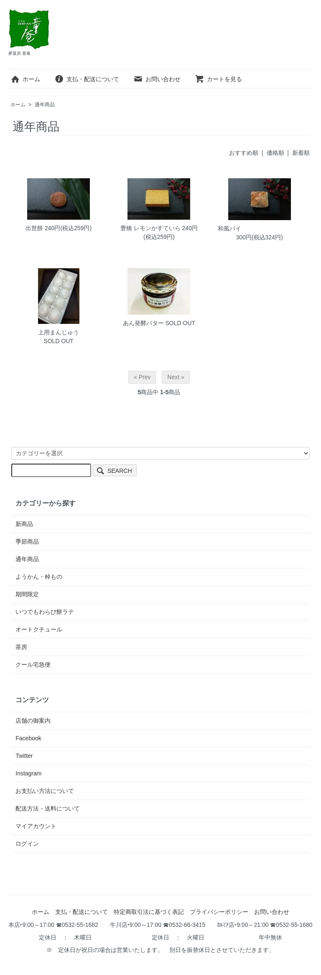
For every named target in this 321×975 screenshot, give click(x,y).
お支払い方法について (44, 791)
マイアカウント (35, 826)
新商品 (24, 524)
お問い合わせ (157, 79)
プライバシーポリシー (219, 911)
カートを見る (218, 79)
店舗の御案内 (33, 720)
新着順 (301, 152)
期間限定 (27, 594)
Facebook (28, 738)
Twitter (24, 755)
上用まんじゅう (58, 332)
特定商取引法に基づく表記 (149, 911)
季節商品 (27, 541)
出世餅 (34, 228)
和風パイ (229, 228)
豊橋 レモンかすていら (150, 228)
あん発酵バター (143, 323)
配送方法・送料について (47, 808)
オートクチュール (38, 629)
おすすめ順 (243, 152)
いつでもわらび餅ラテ (44, 611)
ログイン (27, 843)
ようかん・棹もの (38, 576)
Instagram (28, 773)
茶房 (21, 647)
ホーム (25, 79)
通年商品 (45, 105)
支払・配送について (86, 79)
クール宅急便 (33, 664)
